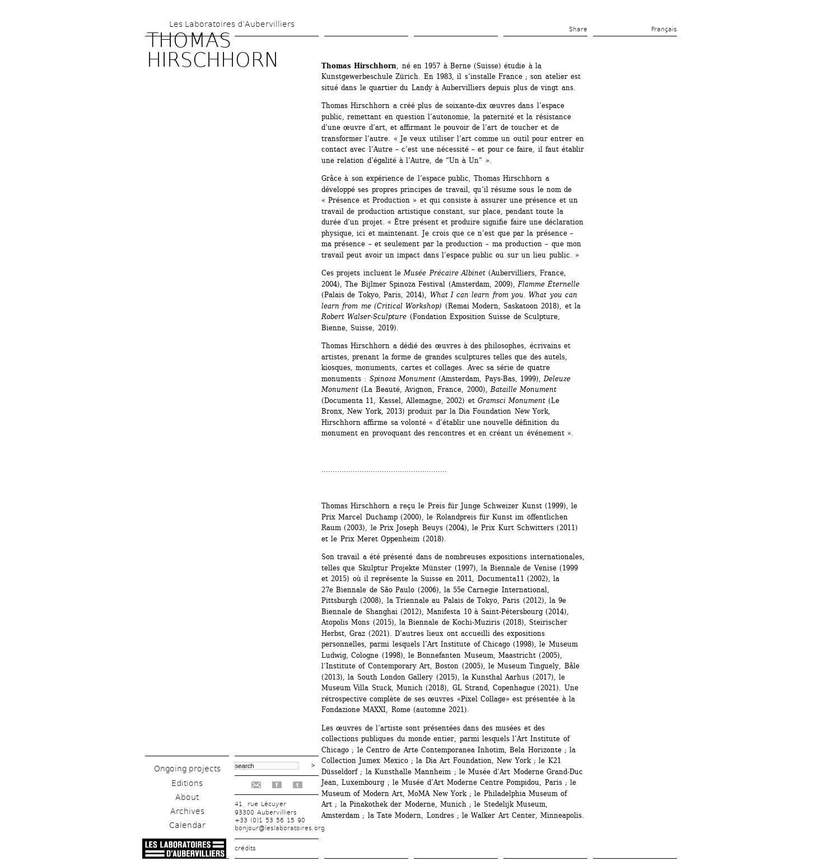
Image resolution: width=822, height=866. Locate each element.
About (187, 797)
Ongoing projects (187, 768)
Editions (187, 783)
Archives (187, 811)
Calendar (187, 825)
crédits (245, 848)
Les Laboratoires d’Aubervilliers (232, 24)
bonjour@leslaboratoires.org (280, 828)
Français (664, 29)
